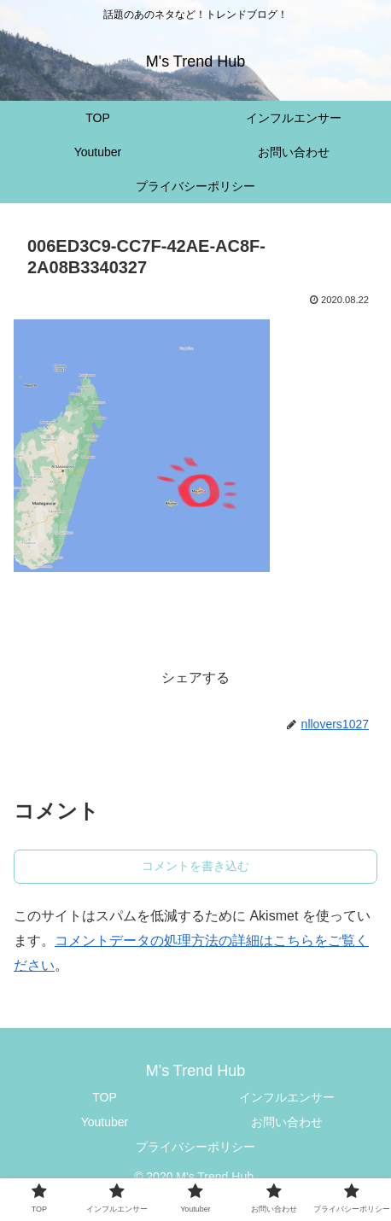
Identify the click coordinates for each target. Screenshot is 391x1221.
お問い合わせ (287, 1122)
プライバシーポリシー (195, 1147)
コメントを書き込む (195, 866)
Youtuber (105, 1122)
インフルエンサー (287, 1097)
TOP (104, 1097)
